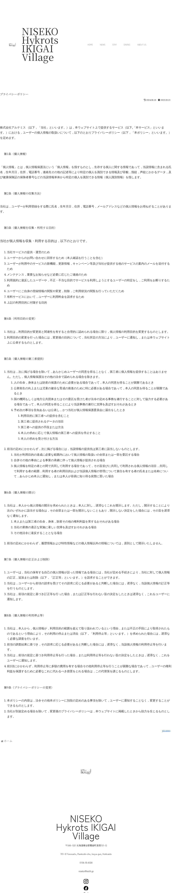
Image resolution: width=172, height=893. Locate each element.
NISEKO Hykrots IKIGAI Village (40, 44)
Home (90, 44)
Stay (114, 44)
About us (141, 44)
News (102, 44)
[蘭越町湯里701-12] (86, 796)
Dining (127, 44)
